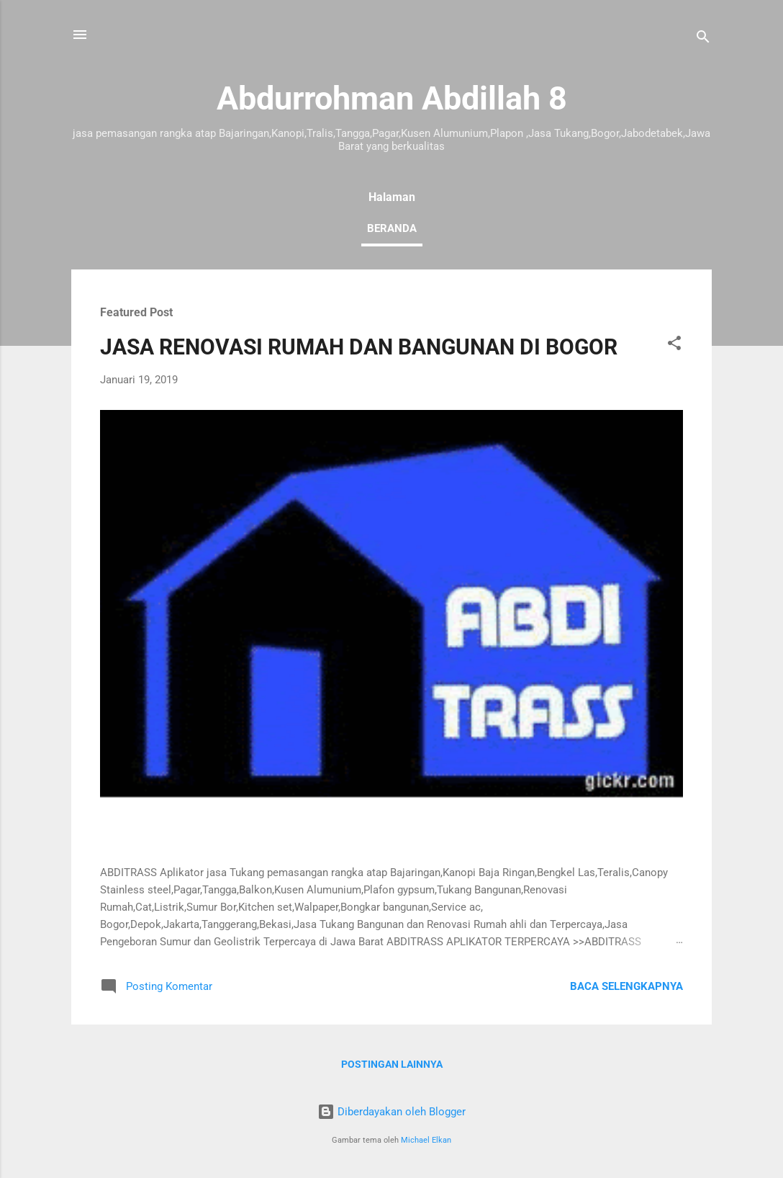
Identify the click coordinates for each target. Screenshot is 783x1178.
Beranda (392, 228)
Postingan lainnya (392, 1064)
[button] (674, 345)
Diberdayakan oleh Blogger (391, 1111)
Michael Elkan (426, 1140)
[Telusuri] (703, 39)
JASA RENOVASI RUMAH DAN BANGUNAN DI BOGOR (358, 347)
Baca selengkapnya (626, 986)
